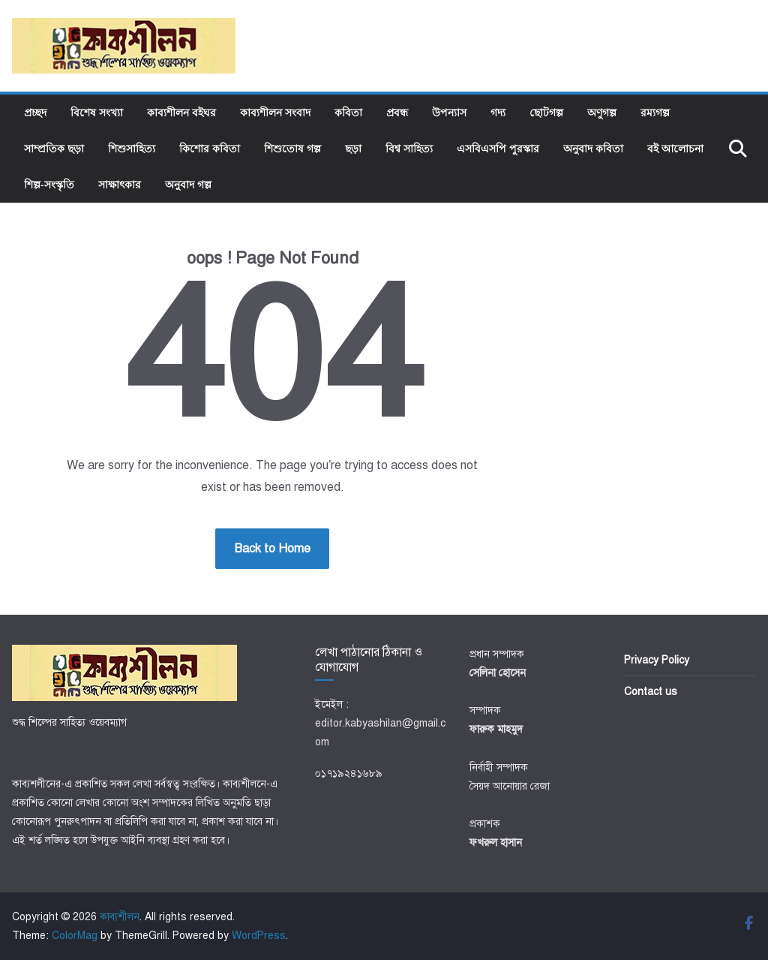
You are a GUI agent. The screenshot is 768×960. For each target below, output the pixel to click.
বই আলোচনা (675, 148)
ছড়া (353, 148)
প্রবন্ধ (397, 112)
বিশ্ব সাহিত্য (409, 148)
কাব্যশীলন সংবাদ (275, 112)
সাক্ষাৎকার (119, 184)
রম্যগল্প (655, 112)
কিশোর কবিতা (209, 148)
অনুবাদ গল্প (188, 184)
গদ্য (498, 112)
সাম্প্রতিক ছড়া (54, 148)
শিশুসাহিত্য (131, 148)
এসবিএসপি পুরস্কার (498, 148)
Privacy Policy (656, 660)
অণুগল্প (601, 112)
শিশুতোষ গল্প (292, 148)
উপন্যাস (449, 112)
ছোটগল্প (546, 112)
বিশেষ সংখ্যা (96, 112)
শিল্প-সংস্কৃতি (49, 184)
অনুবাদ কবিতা (593, 148)
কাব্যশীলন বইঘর (181, 112)
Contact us (650, 691)
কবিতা (348, 112)
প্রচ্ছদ (35, 112)
